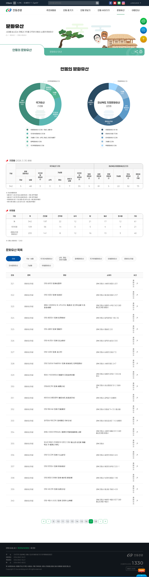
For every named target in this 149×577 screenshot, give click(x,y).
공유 (136, 51)
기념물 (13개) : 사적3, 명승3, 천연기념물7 (43, 138)
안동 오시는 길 (10, 548)
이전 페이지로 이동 (48, 521)
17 (91, 522)
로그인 (33, 548)
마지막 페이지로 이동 (105, 521)
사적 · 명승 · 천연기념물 (63, 259)
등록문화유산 (79, 259)
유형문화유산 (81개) (111, 130)
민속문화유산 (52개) (111, 138)
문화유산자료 (128, 259)
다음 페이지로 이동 (100, 521)
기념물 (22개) (109, 141)
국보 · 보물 (30, 259)
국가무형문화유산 (96, 259)
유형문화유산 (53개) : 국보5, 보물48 (41, 130)
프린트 (140, 51)
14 (77, 522)
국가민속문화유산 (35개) (38, 134)
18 (95, 522)
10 (58, 522)
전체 (13, 259)
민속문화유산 (13, 266)
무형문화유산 (46, 266)
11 (63, 522)
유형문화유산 (112, 259)
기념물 (30, 266)
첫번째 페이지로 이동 (44, 521)
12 (67, 522)
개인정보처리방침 (23, 548)
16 (86, 522)
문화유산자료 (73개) (111, 134)
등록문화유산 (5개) (36, 141)
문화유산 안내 (56, 51)
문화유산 (12, 35)
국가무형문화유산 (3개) (37, 145)
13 (72, 522)
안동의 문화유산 (22, 35)
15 (81, 522)
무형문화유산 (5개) (111, 145)
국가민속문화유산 (46, 259)
